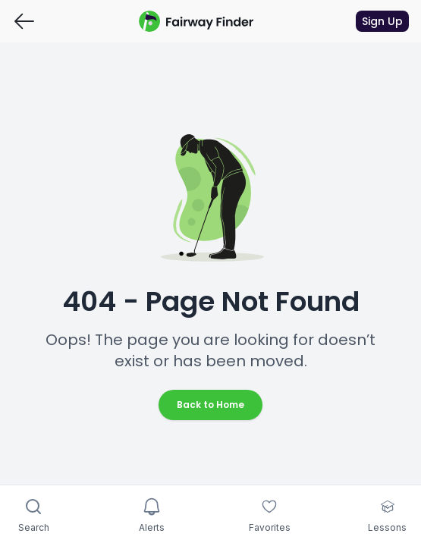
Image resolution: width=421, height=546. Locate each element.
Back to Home (210, 404)
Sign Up (382, 21)
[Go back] (24, 21)
